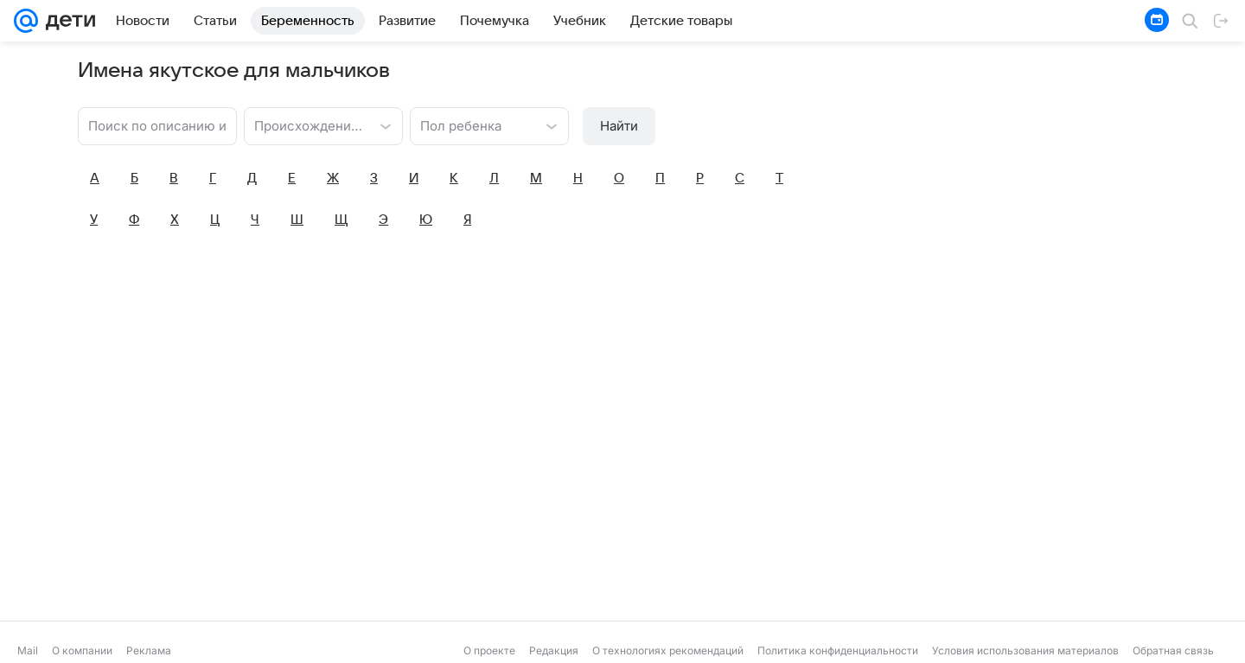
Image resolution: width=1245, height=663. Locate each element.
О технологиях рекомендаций (668, 650)
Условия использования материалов (1025, 650)
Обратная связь (1173, 650)
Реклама (148, 650)
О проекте (489, 650)
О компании (82, 650)
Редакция (553, 650)
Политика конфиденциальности (837, 650)
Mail (27, 650)
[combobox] (306, 124)
